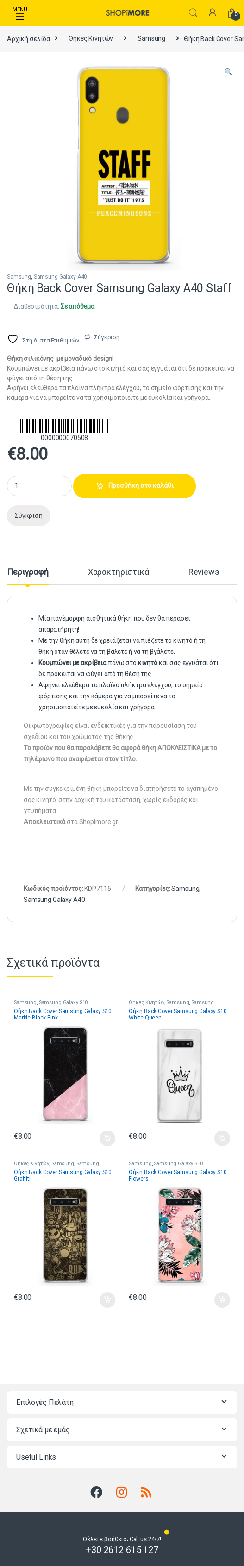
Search (193, 13)
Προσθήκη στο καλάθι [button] (107, 1138)
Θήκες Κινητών (91, 38)
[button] (228, 72)
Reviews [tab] (203, 572)
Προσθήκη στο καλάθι (141, 485)
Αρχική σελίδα (28, 38)
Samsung (151, 38)
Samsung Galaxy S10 (63, 1003)
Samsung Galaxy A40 (60, 276)
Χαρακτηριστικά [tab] (118, 572)
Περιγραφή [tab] (28, 572)
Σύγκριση (106, 337)
